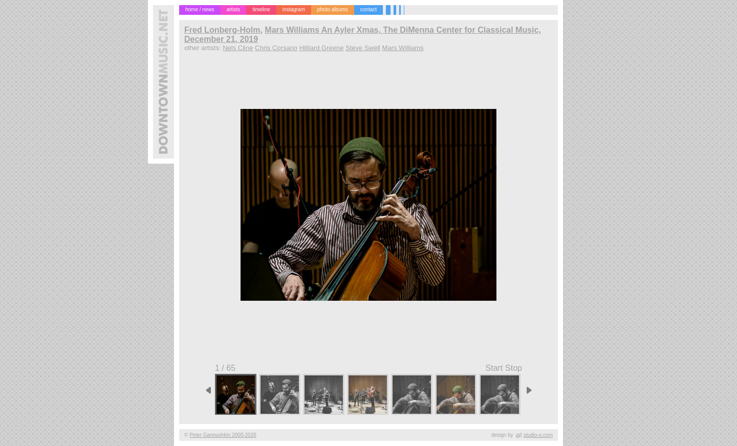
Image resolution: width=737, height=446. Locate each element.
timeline (261, 9)
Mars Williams (403, 48)
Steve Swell (362, 48)
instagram (294, 9)
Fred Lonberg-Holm (222, 30)
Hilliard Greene (321, 48)
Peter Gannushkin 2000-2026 (222, 435)
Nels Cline (238, 48)
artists (234, 9)
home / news (199, 9)
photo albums (332, 9)
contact (368, 9)
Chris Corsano (276, 48)
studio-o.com (538, 435)
